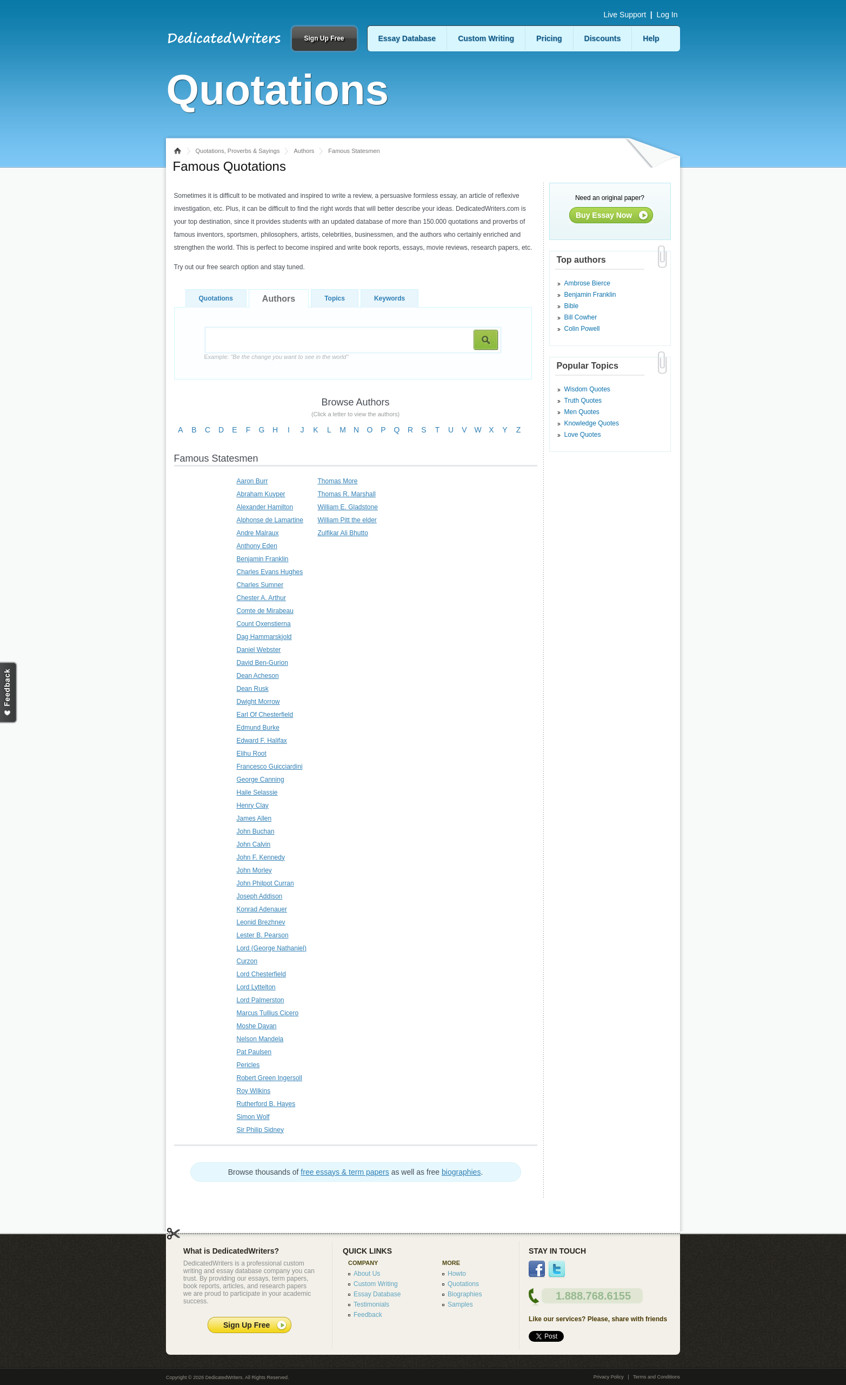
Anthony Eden (257, 546)
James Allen (254, 818)
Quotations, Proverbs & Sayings (238, 151)
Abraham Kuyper (261, 494)
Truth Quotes (583, 400)
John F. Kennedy (261, 857)
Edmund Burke (258, 727)
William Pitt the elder (347, 520)
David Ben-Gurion (262, 663)
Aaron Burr (252, 481)
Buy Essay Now (604, 215)
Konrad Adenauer (262, 909)
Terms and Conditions (656, 1377)
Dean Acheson (258, 676)
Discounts (602, 38)
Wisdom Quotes (587, 389)
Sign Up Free (324, 38)
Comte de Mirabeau (265, 611)
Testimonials (371, 1304)
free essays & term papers (345, 1172)
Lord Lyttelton (256, 987)
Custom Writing (486, 38)
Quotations (216, 298)
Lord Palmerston (260, 1000)
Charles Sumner (260, 585)
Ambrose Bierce (587, 283)
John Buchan (256, 831)
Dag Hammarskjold (264, 637)
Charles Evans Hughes (270, 572)
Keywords (389, 298)
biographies (461, 1172)
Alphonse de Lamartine (270, 520)
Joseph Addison (260, 896)
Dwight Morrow (258, 701)
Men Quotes (581, 412)
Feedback (368, 1315)
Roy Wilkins (254, 1091)
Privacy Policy (609, 1377)
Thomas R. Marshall (347, 494)
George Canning (260, 779)
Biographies (465, 1294)
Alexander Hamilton (265, 507)
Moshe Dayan (257, 1026)
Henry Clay (253, 805)
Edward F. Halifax (262, 740)
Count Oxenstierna (264, 624)
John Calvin (254, 844)
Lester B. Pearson (263, 935)
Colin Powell (582, 328)
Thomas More (338, 481)
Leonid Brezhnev (261, 922)
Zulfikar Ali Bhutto (343, 533)
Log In (667, 14)
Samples (460, 1304)
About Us (367, 1273)
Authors (304, 151)
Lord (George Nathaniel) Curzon (272, 954)
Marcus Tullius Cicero (268, 1013)
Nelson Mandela (260, 1039)
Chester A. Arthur (261, 598)
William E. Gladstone (348, 507)
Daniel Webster (259, 650)
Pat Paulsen (254, 1052)
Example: (276, 357)
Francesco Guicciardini (270, 766)
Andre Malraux (258, 533)
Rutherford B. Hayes (266, 1104)
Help (651, 38)
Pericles (248, 1065)
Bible (571, 306)
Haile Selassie (257, 792)
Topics (334, 298)
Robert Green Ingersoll (269, 1078)
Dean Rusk (253, 689)
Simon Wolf (253, 1117)
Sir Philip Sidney (260, 1130)
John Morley (254, 870)
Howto (457, 1273)
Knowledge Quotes (591, 423)
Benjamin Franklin (263, 559)
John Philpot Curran (265, 883)
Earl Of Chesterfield (265, 714)
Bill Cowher (580, 317)
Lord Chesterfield (261, 974)
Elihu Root (252, 753)
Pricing (549, 38)
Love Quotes (582, 434)
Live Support (624, 14)
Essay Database (407, 38)
